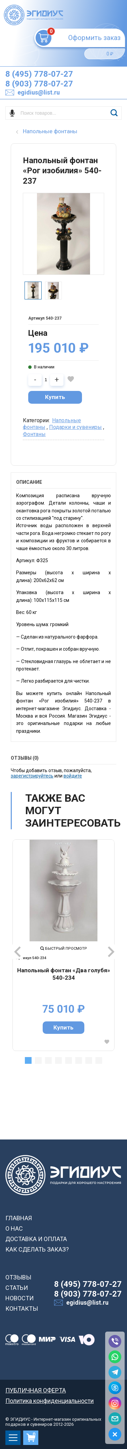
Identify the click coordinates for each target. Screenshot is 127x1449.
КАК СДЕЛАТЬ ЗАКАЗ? (37, 1249)
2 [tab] (38, 1060)
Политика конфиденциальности (49, 1400)
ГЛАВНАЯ (18, 1218)
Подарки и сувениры (75, 427)
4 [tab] (58, 1060)
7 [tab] (88, 1060)
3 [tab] (48, 1060)
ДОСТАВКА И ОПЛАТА (36, 1238)
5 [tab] (68, 1060)
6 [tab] (78, 1060)
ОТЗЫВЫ (18, 1277)
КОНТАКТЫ (21, 1308)
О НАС (14, 1228)
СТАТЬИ (16, 1287)
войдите (73, 775)
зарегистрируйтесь (32, 775)
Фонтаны (34, 434)
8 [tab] (98, 1060)
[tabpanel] (63, 945)
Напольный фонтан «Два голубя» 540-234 (63, 974)
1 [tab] (28, 1060)
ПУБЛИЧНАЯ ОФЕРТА (35, 1390)
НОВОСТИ (19, 1298)
